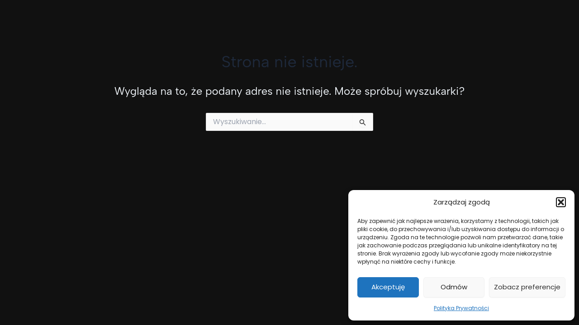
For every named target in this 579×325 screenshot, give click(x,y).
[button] (560, 202)
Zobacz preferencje (527, 287)
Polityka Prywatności (461, 308)
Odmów (454, 287)
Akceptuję (388, 287)
